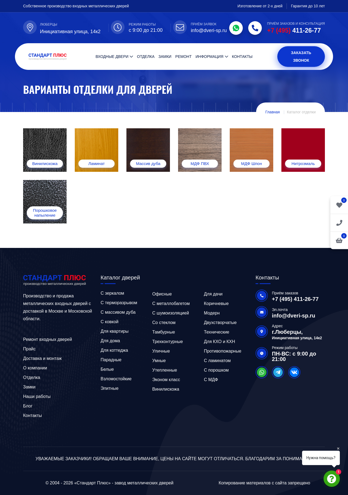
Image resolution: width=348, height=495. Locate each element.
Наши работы (37, 396)
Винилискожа (165, 389)
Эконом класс (166, 379)
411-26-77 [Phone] (294, 30)
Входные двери (111, 56)
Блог (28, 406)
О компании (35, 368)
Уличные (161, 351)
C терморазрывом (119, 302)
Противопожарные (222, 351)
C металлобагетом (171, 303)
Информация (209, 56)
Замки (165, 56)
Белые (107, 369)
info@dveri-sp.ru (293, 316)
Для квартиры (115, 331)
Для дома (110, 340)
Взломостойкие (116, 378)
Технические (216, 332)
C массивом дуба (118, 312)
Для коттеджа (114, 350)
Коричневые (216, 303)
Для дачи (213, 294)
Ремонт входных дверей (47, 339)
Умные (159, 360)
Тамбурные (163, 332)
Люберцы (48, 24)
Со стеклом (164, 322)
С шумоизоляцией (170, 313)
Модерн (212, 313)
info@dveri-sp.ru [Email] (209, 30)
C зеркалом (112, 293)
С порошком (216, 370)
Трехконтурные (167, 341)
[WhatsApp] (236, 28)
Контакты (242, 56)
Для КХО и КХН (219, 341)
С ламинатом (217, 360)
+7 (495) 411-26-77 (295, 299)
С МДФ (211, 379)
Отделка (145, 56)
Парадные (111, 359)
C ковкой (110, 321)
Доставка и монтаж (42, 358)
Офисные (162, 294)
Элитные (110, 388)
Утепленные (164, 370)
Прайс (29, 349)
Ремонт (183, 56)
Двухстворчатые (220, 322)
